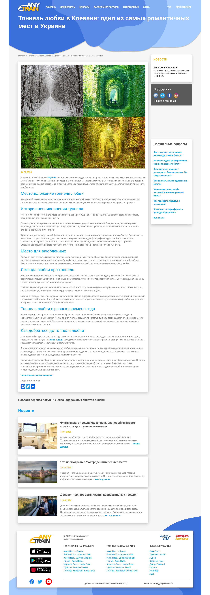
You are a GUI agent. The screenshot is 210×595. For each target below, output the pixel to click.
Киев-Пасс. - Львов (73, 551)
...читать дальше (101, 479)
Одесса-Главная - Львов (76, 567)
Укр (169, 7)
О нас (146, 7)
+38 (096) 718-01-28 (164, 101)
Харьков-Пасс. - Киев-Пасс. (77, 564)
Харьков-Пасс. (156, 561)
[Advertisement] (171, 122)
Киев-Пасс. (154, 551)
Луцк (59, 339)
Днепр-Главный (157, 564)
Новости (84, 7)
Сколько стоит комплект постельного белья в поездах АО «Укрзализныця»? (170, 172)
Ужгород (153, 570)
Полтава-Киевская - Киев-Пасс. (79, 570)
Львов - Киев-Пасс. (73, 561)
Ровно (52, 339)
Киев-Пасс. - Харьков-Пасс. (77, 554)
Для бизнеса (67, 7)
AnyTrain (51, 177)
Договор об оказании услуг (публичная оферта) (106, 584)
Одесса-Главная (157, 554)
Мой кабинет (183, 7)
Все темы (158, 217)
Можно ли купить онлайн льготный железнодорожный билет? (168, 192)
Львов (152, 558)
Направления (131, 7)
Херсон (153, 567)
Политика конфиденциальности (158, 584)
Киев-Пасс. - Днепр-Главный (78, 558)
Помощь (51, 7)
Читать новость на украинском (36, 375)
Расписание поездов (106, 7)
